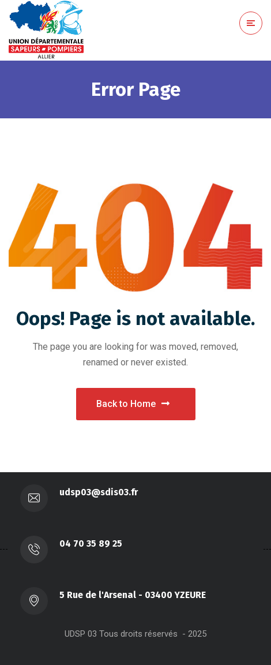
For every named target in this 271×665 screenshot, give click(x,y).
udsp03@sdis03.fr (98, 492)
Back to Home (133, 403)
